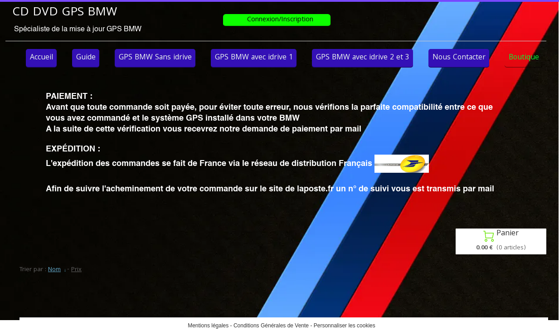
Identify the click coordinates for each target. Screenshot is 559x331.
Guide (86, 58)
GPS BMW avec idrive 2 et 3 (362, 58)
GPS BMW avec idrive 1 (254, 58)
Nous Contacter (459, 58)
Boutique (524, 58)
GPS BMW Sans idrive (155, 58)
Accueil (41, 58)
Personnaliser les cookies (344, 325)
